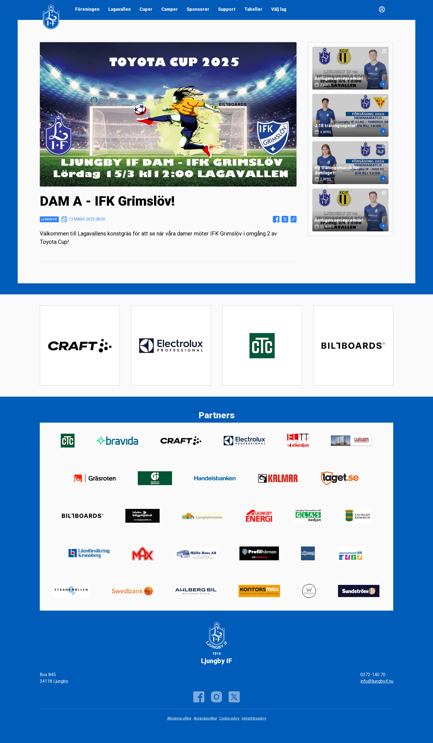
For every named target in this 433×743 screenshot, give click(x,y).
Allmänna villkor (179, 718)
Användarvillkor (205, 718)
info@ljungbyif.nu (376, 681)
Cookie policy (229, 718)
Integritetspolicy (254, 718)
